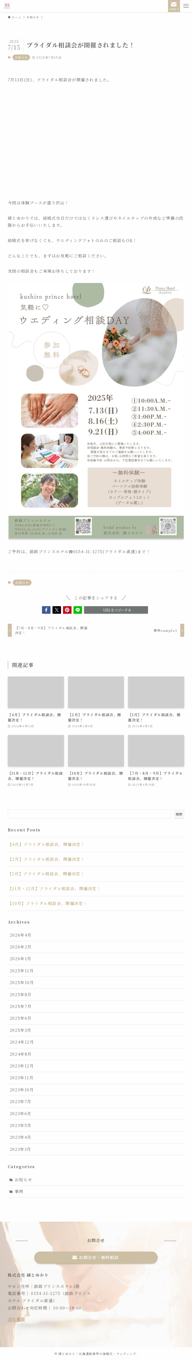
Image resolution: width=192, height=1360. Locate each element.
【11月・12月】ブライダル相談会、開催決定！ (54, 888)
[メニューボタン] (186, 6)
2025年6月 (21, 1018)
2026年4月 (21, 935)
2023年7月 (21, 1101)
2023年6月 (21, 1113)
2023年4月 (21, 1137)
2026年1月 (21, 958)
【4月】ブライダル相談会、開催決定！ (46, 844)
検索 (179, 814)
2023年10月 (22, 1090)
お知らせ (21, 57)
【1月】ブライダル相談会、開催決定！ (46, 874)
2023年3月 (20, 1149)
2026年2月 (21, 947)
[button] (46, 610)
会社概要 (16, 1319)
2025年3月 (21, 1030)
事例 (19, 1191)
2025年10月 (22, 982)
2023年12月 (22, 1066)
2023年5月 (21, 1125)
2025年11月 (22, 971)
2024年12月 (22, 1042)
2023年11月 (22, 1078)
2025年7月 (21, 1006)
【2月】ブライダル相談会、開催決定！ (46, 859)
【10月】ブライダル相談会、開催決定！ (48, 903)
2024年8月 (21, 1054)
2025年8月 (21, 994)
